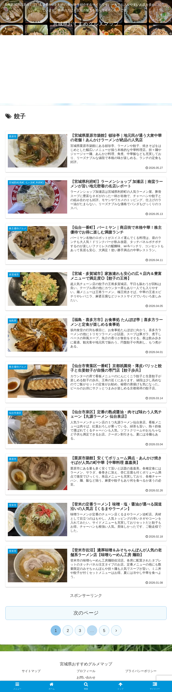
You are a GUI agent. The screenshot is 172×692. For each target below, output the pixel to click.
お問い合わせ (86, 677)
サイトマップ (31, 671)
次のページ (86, 613)
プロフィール (86, 671)
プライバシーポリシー (141, 671)
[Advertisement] (86, 72)
